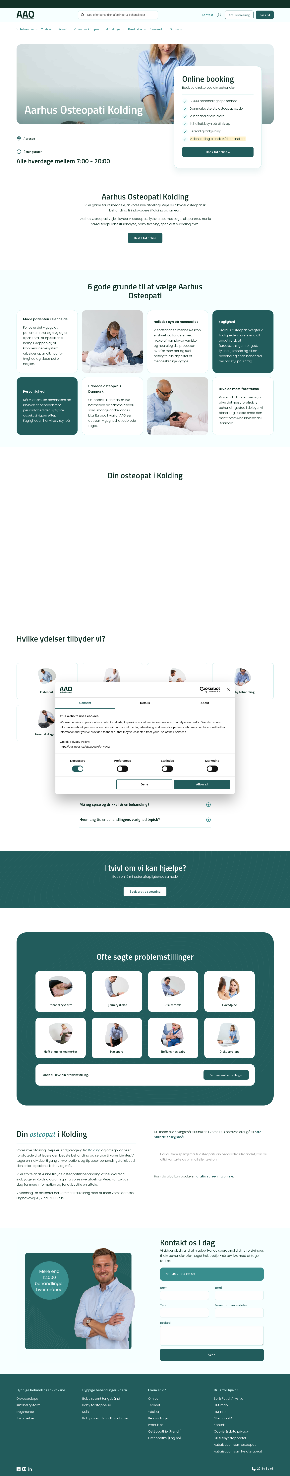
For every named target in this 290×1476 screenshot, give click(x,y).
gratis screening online (214, 1176)
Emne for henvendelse (231, 1305)
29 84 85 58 (263, 1469)
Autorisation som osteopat (235, 1444)
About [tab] (205, 703)
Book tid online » (218, 151)
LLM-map (221, 1405)
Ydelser (46, 29)
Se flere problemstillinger (226, 1075)
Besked (165, 1323)
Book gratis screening (145, 891)
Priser (62, 29)
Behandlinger (158, 1418)
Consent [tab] (85, 703)
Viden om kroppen (86, 29)
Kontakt (207, 14)
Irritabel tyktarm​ (28, 1405)
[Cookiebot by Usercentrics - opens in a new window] (202, 690)
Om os (174, 29)
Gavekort (155, 29)
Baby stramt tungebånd (101, 1398)
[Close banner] (228, 689)
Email (218, 1288)
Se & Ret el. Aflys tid (228, 1398)
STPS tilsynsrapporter (230, 1438)
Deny (144, 784)
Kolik (85, 1411)
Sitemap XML (223, 1418)
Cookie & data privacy (231, 1431)
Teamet (154, 1405)
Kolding (94, 1150)
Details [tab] (145, 703)
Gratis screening (239, 15)
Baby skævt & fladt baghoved (106, 1418)
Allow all (202, 784)
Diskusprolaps (27, 1398)
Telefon (165, 1305)
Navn (163, 1288)
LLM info (220, 1411)
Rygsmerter (25, 1411)
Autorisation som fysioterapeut (238, 1451)
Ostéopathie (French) (165, 1431)
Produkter (135, 29)
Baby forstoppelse (96, 1405)
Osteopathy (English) (164, 1438)
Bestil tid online (145, 238)
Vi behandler (25, 29)
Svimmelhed (26, 1418)
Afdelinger (113, 29)
